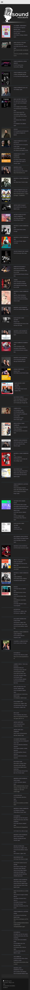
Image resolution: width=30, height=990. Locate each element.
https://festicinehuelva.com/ (19, 172)
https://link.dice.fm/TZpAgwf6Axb (21, 827)
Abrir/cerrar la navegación (15, 2)
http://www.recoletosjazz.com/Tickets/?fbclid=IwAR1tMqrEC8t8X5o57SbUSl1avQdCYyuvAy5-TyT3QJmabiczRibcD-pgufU (21, 923)
